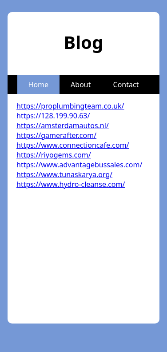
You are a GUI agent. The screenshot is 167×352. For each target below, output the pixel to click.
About (81, 84)
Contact (126, 84)
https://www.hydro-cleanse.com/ (70, 184)
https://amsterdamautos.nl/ (62, 125)
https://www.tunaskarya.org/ (64, 174)
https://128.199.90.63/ (53, 116)
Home (38, 84)
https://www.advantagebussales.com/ (79, 165)
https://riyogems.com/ (53, 155)
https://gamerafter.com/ (56, 135)
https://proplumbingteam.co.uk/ (70, 106)
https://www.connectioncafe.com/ (72, 145)
